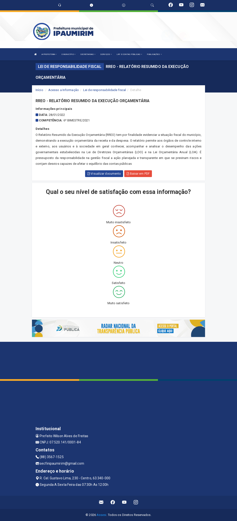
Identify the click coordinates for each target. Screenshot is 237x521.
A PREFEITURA (49, 54)
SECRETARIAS (87, 54)
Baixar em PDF (138, 173)
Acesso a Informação (63, 90)
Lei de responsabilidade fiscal (104, 90)
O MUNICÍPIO (68, 54)
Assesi (101, 515)
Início (39, 90)
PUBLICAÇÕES (154, 54)
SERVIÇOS (106, 54)
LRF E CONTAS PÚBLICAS (129, 54)
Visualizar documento (104, 173)
